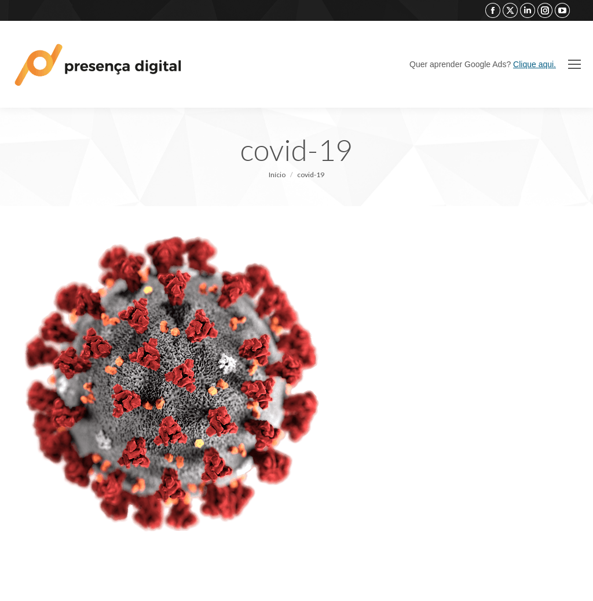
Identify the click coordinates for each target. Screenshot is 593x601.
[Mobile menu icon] (574, 64)
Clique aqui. (534, 64)
